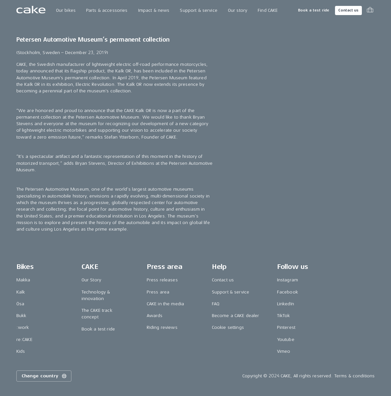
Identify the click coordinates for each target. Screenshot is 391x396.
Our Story (91, 279)
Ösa (20, 303)
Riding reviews (162, 327)
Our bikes (66, 10)
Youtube (285, 339)
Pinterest (286, 327)
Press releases (162, 279)
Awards (155, 315)
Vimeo (283, 351)
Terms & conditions (354, 375)
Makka (23, 279)
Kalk (20, 292)
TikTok (283, 315)
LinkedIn (285, 303)
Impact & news (154, 10)
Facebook (287, 292)
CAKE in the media (165, 303)
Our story (237, 10)
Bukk (21, 315)
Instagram (287, 279)
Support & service (198, 10)
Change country (44, 376)
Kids (20, 351)
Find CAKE (268, 10)
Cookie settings (228, 327)
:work (22, 327)
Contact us (348, 10)
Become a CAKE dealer (235, 315)
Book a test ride (313, 10)
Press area (158, 292)
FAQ (215, 303)
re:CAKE (24, 339)
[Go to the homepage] (31, 10)
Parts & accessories (107, 10)
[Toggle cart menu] (370, 10)
